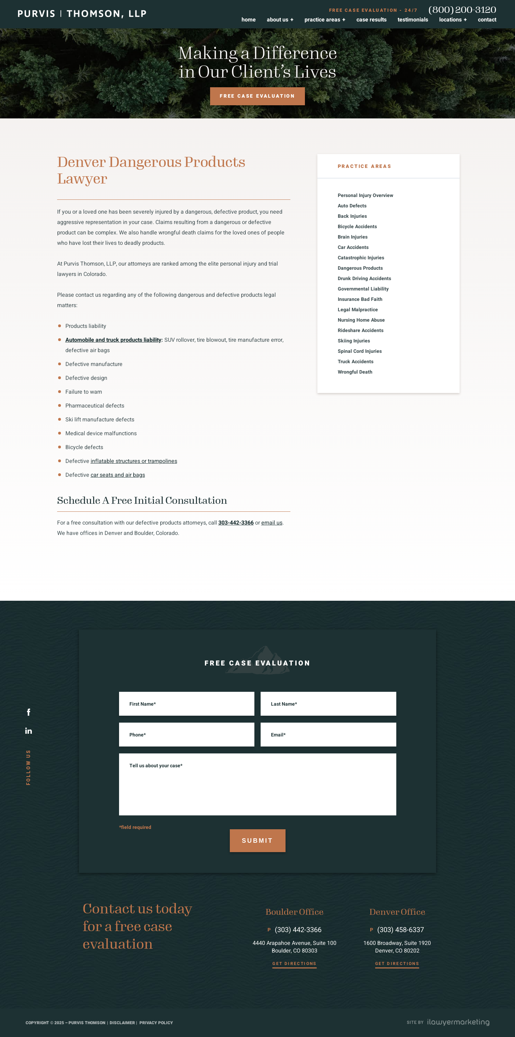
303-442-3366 (236, 523)
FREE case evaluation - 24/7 (373, 10)
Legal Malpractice (358, 309)
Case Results (371, 20)
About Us (277, 20)
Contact (487, 20)
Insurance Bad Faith (360, 299)
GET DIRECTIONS (294, 963)
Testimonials (413, 20)
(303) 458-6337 (400, 930)
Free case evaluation (257, 100)
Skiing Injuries (354, 341)
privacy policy (156, 1023)
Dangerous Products (360, 268)
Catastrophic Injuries (361, 257)
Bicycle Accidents (357, 226)
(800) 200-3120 (462, 10)
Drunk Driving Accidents (364, 278)
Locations (450, 20)
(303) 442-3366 (298, 930)
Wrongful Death (355, 372)
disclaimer (122, 1023)
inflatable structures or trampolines (134, 461)
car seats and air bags (118, 475)
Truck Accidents (355, 361)
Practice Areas (322, 20)
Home (249, 20)
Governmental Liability (363, 289)
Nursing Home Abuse (361, 320)
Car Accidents (353, 247)
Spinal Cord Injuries (360, 351)
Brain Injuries (353, 237)
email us (271, 523)
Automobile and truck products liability (113, 340)
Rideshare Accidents (360, 330)
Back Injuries (352, 216)
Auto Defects (352, 206)
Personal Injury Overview (365, 195)
